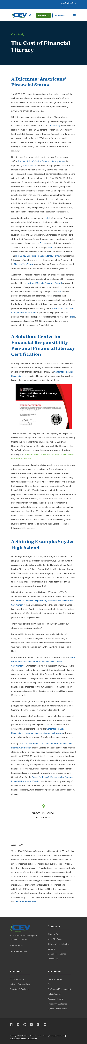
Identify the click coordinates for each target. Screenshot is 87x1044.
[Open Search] (30, 15)
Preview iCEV (43, 15)
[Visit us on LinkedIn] (18, 1024)
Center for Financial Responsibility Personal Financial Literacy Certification (43, 661)
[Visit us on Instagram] (24, 1024)
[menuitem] (63, 3)
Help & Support (54, 994)
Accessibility (32, 1038)
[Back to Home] (19, 15)
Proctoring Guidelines (57, 1004)
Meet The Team (55, 939)
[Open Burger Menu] (74, 15)
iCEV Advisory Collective (58, 944)
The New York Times (23, 264)
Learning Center (55, 979)
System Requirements (18, 1038)
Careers (51, 949)
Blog (50, 984)
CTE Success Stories (57, 954)
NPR (50, 247)
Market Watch (29, 165)
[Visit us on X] (31, 1024)
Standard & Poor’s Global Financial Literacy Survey (41, 161)
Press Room (53, 958)
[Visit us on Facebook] (12, 1024)
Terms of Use (60, 1036)
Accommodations (55, 999)
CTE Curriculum (17, 979)
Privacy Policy (48, 1036)
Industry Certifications (20, 984)
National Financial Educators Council (44, 283)
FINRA (47, 218)
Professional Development (59, 989)
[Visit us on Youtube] (43, 1024)
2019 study (55, 125)
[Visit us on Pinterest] (38, 1024)
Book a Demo (60, 15)
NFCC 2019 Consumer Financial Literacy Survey (37, 255)
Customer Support (18, 951)
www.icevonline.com (26, 901)
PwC (60, 291)
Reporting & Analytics (19, 989)
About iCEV (53, 934)
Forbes (43, 243)
